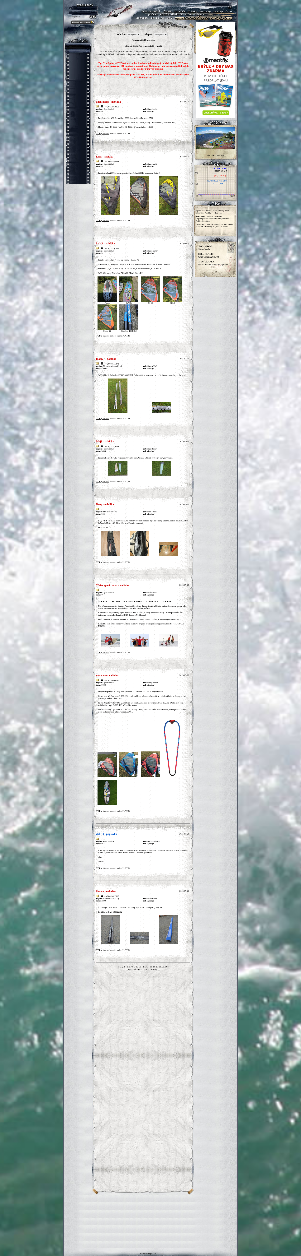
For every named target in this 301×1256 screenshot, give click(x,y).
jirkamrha (200, 216)
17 (157, 966)
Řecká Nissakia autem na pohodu (213, 263)
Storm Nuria (205, 248)
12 (142, 966)
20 (166, 966)
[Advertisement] (150, 1221)
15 (151, 966)
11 (140, 966)
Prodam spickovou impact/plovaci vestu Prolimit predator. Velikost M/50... (212, 218)
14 (148, 966)
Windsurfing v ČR (148, 1253)
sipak (198, 210)
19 (163, 966)
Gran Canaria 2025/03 (208, 255)
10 (137, 966)
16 (154, 966)
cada (198, 224)
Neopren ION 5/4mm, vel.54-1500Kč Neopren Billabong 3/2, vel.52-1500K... (214, 225)
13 (145, 966)
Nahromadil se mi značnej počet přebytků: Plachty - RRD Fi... (212, 211)
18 (160, 966)
